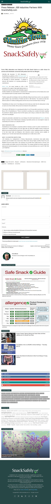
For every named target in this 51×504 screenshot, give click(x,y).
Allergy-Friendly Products (30, 393)
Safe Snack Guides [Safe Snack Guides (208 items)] (38, 423)
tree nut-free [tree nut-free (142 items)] (27, 424)
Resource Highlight (20, 400)
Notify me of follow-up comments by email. (11, 232)
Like (48, 373)
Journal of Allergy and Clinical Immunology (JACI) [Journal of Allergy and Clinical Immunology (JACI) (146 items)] (28, 420)
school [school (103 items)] (45, 423)
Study (8, 402)
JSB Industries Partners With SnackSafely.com (13, 151)
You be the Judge (14, 402)
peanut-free (4, 163)
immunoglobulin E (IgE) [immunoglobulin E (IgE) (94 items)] (11, 420)
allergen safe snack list (9, 161)
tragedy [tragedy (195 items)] (13, 424)
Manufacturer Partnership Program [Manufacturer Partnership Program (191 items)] (18, 421)
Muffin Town (5, 86)
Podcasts (40, 398)
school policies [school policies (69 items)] (3, 424)
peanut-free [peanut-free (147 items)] (18, 423)
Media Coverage (44, 396)
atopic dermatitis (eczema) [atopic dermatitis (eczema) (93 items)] (21, 413)
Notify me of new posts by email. (9, 234)
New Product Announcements (7, 398)
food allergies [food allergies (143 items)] (44, 416)
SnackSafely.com (11, 163)
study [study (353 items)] (8, 424)
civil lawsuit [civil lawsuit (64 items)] (13, 414)
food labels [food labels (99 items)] (3, 420)
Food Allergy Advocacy (6, 396)
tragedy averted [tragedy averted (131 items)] (19, 424)
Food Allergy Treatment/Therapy (18, 396)
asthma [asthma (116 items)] (14, 413)
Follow (47, 376)
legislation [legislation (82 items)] (43, 420)
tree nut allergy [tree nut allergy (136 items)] (33, 424)
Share (32, 154)
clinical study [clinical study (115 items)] (23, 414)
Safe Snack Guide (22, 76)
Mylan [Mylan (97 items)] (36, 421)
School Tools (35, 400)
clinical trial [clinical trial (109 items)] (29, 414)
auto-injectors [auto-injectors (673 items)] (32, 413)
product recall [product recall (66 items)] (30, 423)
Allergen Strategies (15, 393)
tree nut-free (17, 163)
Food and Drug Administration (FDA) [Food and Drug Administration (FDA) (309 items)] (36, 418)
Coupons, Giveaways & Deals (7, 395)
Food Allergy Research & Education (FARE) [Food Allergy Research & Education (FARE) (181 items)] (12, 418)
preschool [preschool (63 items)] (25, 423)
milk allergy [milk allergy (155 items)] (31, 421)
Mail (22, 154)
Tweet (27, 154)
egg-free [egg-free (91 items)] (45, 414)
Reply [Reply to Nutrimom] (7, 199)
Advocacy (8, 393)
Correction (42, 393)
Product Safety (12, 400)
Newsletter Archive (24, 398)
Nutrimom (8, 195)
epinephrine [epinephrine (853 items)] (10, 416)
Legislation (4, 342)
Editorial (15, 395)
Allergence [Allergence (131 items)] (3, 410)
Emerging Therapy (31, 395)
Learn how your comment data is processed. (28, 241)
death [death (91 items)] (41, 414)
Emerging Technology (22, 395)
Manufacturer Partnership (35, 396)
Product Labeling (5, 400)
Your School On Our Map (7, 429)
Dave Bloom (6, 13)
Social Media (43, 400)
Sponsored (4, 402)
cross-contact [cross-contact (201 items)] (36, 414)
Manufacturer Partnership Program (33, 161)
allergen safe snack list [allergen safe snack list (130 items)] (12, 410)
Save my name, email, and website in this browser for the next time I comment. (20, 230)
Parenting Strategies (33, 398)
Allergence (42, 118)
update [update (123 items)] (39, 424)
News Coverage (4, 4)
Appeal (37, 393)
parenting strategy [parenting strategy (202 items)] (10, 423)
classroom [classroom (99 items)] (18, 414)
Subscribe (47, 385)
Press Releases (9, 4)
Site (39, 400)
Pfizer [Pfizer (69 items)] (22, 423)
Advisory (3, 393)
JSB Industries (22, 161)
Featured (37, 395)
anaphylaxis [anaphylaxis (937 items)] (6, 413)
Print (18, 154)
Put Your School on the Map (9, 455)
